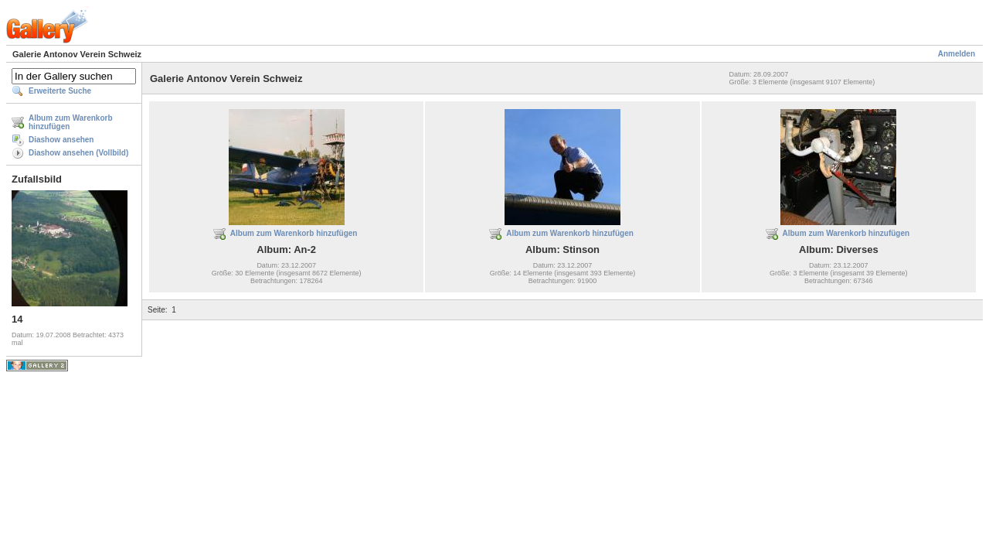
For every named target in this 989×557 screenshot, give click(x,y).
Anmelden (956, 54)
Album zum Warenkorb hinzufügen (71, 122)
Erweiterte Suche (60, 91)
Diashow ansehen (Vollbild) (78, 153)
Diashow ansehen (61, 139)
